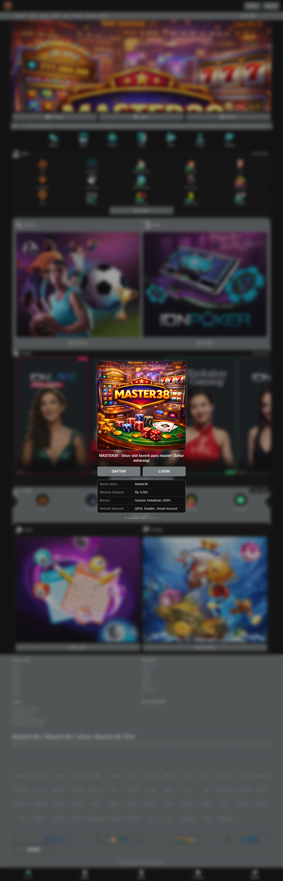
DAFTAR (119, 471)
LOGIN (164, 471)
